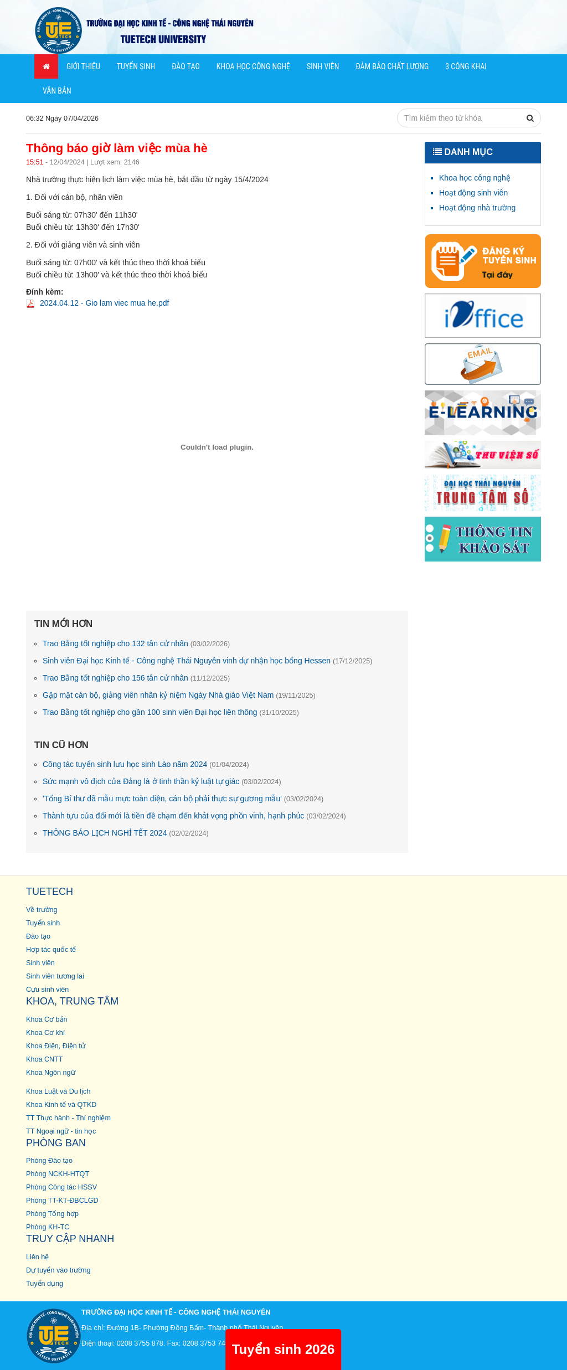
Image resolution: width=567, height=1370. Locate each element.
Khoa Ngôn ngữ (50, 1073)
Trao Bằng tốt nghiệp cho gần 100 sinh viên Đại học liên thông (171, 712)
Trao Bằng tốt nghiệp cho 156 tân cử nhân (136, 677)
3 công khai (466, 66)
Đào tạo (186, 66)
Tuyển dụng (44, 1283)
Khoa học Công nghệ (253, 66)
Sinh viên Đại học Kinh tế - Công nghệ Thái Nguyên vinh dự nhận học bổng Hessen (207, 660)
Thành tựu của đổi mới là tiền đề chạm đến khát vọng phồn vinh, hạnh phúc (194, 815)
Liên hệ (37, 1257)
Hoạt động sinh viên (473, 192)
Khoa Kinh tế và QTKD (61, 1105)
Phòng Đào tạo (49, 1161)
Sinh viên (323, 66)
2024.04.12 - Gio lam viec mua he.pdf (104, 302)
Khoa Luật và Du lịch (58, 1091)
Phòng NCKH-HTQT (57, 1174)
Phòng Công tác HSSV (61, 1187)
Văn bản (57, 90)
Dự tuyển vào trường (58, 1270)
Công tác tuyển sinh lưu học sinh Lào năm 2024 (146, 764)
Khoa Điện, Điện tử (55, 1046)
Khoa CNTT (44, 1059)
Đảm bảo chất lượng (392, 66)
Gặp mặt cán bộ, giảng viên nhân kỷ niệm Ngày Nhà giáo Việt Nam (179, 695)
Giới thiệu (83, 66)
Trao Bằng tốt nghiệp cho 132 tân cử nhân (136, 643)
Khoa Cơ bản (47, 1019)
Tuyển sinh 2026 (283, 1349)
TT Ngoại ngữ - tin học (61, 1131)
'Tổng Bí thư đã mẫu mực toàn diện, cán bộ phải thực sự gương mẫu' (183, 798)
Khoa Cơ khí (45, 1033)
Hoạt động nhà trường (477, 207)
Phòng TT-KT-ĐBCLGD (62, 1200)
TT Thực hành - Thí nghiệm (68, 1118)
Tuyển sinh (136, 66)
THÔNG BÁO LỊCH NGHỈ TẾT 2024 (126, 832)
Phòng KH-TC (47, 1227)
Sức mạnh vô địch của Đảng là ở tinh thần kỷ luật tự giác (162, 781)
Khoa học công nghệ (475, 177)
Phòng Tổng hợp (52, 1214)
